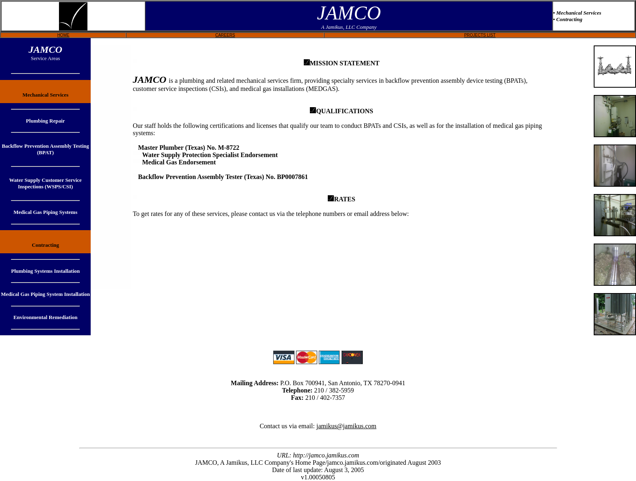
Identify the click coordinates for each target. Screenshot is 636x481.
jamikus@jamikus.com (346, 426)
